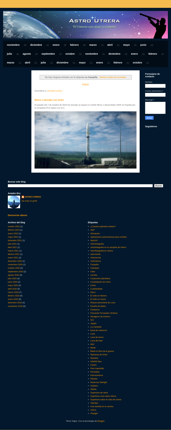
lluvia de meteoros (98, 330)
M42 (92, 344)
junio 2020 (12, 282)
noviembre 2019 (15, 306)
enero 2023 (13, 233)
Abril (92, 230)
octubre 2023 (14, 226)
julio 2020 (12, 278)
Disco (93, 292)
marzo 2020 (13, 292)
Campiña (94, 264)
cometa (93, 275)
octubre (70, 53)
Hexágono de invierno (100, 316)
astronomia (95, 254)
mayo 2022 (13, 237)
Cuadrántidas (96, 289)
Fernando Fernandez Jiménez (104, 313)
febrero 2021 (13, 254)
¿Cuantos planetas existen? (103, 226)
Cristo (93, 285)
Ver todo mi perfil (29, 201)
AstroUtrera (95, 261)
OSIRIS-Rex (96, 361)
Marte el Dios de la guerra (102, 351)
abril (110, 45)
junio (143, 45)
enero (56, 45)
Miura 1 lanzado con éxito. (49, 100)
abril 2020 (12, 289)
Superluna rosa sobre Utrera (103, 396)
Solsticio (94, 386)
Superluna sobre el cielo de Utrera (105, 399)
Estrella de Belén (98, 306)
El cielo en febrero (98, 295)
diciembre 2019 (15, 302)
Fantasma (94, 309)
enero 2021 (13, 257)
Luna (92, 334)
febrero (74, 45)
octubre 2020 (14, 268)
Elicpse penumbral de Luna (102, 302)
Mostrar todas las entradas (113, 77)
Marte (93, 348)
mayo (126, 45)
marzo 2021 (13, 251)
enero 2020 (13, 299)
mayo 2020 (13, 285)
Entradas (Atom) (54, 91)
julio (9, 53)
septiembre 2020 (15, 271)
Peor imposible (97, 368)
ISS (92, 320)
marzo (93, 45)
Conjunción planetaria (100, 278)
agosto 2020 (13, 275)
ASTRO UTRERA (33, 197)
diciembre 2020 (15, 261)
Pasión (93, 365)
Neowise (94, 358)
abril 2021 (12, 247)
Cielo (92, 271)
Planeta (93, 379)
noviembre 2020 (15, 264)
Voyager (94, 413)
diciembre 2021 (15, 240)
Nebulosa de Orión (98, 354)
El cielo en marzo (98, 299)
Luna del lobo (96, 340)
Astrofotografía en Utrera (101, 251)
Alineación (95, 233)
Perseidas (94, 372)
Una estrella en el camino (101, 406)
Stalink (93, 389)
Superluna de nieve (99, 392)
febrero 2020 (13, 295)
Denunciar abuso (17, 215)
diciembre (36, 45)
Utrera (93, 410)
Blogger (100, 421)
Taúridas (94, 403)
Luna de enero (97, 337)
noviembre (13, 45)
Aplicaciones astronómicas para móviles (108, 237)
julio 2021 (12, 244)
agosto (27, 53)
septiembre (48, 53)
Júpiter (93, 323)
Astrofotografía (97, 244)
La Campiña (95, 327)
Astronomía (95, 257)
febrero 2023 (13, 230)
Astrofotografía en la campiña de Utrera (108, 247)
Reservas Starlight (98, 382)
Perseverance (96, 375)
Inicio (85, 84)
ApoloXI (94, 240)
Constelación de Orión (100, 282)
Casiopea (94, 268)
